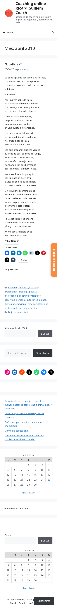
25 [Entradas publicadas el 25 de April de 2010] (49, 479)
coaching (13, 295)
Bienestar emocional (15, 303)
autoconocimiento (36, 299)
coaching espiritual (28, 307)
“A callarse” (13, 64)
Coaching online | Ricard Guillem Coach (32, 8)
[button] (53, 32)
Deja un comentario (18, 312)
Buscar (45, 333)
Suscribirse (42, 353)
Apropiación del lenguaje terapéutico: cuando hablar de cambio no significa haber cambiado (28, 404)
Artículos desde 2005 (16, 328)
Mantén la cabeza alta (16, 430)
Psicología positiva (27, 291)
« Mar (24, 492)
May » (32, 492)
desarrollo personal (15, 299)
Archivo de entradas (17, 508)
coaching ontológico (30, 295)
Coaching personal (18, 287)
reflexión (32, 303)
